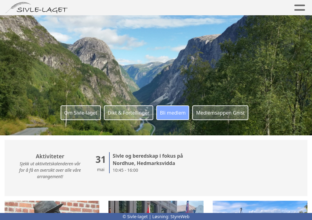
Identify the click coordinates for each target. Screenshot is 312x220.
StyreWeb (180, 216)
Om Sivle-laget (81, 112)
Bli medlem (173, 112)
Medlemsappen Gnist (220, 112)
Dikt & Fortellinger (128, 112)
